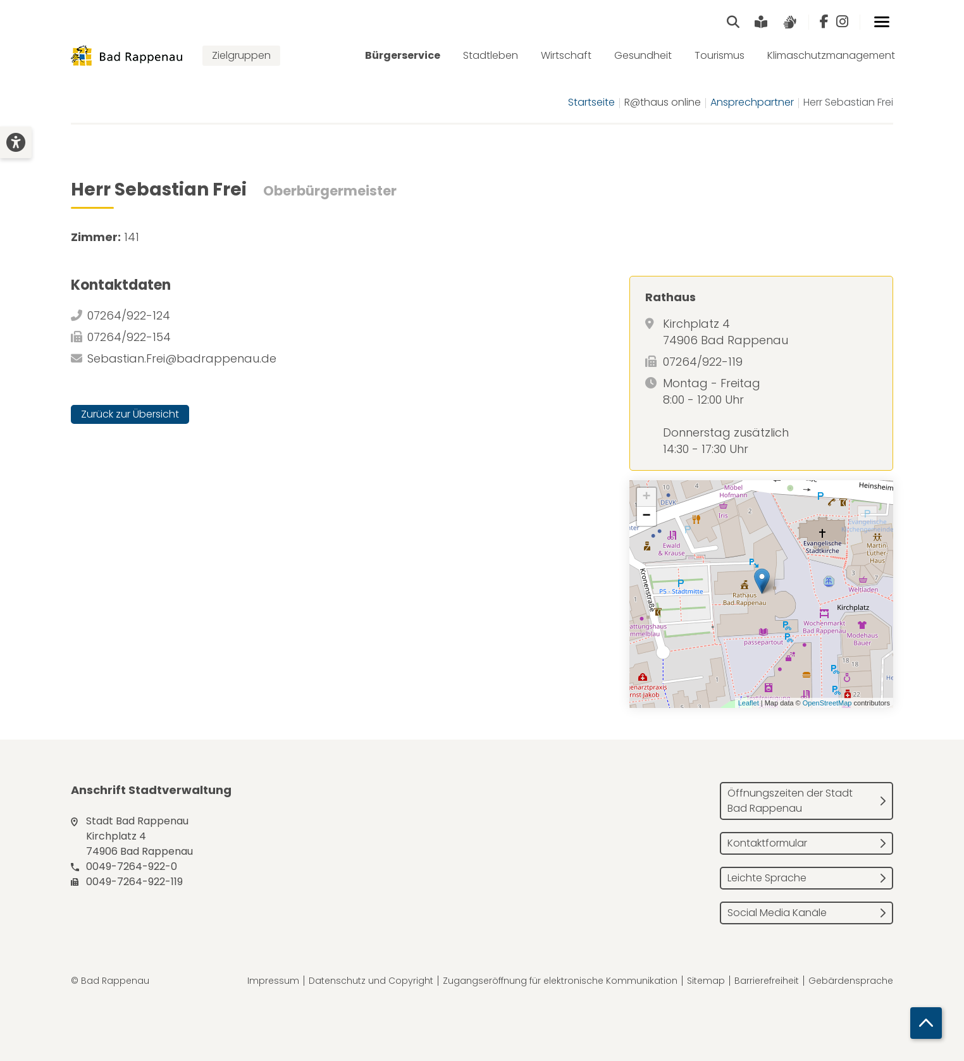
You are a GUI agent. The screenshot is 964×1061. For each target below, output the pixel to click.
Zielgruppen (241, 55)
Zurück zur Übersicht (130, 414)
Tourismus (720, 55)
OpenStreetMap (827, 703)
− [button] (647, 516)
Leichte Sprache (766, 878)
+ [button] (647, 497)
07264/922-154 (129, 337)
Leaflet (748, 703)
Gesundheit (643, 55)
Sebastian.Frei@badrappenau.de (181, 358)
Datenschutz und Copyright (371, 980)
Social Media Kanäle (777, 912)
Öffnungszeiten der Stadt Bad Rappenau (790, 801)
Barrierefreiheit (766, 980)
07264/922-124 (128, 315)
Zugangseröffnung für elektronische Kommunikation (560, 980)
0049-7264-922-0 (131, 866)
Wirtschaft (566, 55)
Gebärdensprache (850, 980)
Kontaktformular (767, 843)
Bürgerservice (402, 55)
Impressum (273, 980)
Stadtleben (490, 55)
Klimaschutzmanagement (831, 55)
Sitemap (706, 980)
